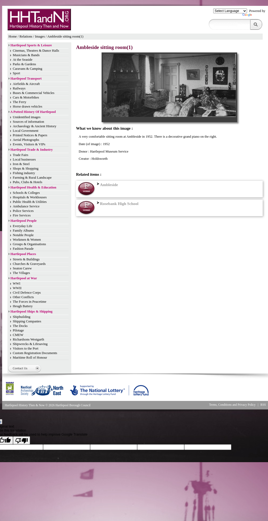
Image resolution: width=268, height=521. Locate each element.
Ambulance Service (26, 206)
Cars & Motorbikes (26, 97)
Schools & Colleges (26, 193)
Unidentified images (26, 117)
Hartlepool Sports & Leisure (31, 45)
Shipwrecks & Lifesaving (30, 344)
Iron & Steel (21, 164)
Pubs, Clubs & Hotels (27, 182)
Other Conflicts (23, 297)
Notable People (23, 235)
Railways (19, 88)
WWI (16, 283)
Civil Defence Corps (27, 292)
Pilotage (18, 330)
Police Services (23, 211)
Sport (16, 73)
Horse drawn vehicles (27, 106)
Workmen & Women (27, 239)
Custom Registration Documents (35, 353)
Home (13, 36)
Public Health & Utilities (30, 202)
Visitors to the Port (25, 348)
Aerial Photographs (26, 140)
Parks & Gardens (24, 64)
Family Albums (23, 230)
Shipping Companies (27, 321)
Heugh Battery (23, 306)
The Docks (20, 326)
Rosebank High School (117, 204)
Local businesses (24, 159)
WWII (17, 288)
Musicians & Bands (26, 55)
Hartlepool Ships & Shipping (31, 311)
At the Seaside (22, 59)
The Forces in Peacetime (29, 301)
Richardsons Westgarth (28, 339)
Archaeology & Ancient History (34, 126)
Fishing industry (24, 173)
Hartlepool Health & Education (33, 187)
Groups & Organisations (29, 244)
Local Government (25, 131)
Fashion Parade (23, 249)
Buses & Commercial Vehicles (34, 93)
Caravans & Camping (27, 69)
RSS (263, 404)
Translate (253, 16)
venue (86, 190)
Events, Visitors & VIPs (29, 144)
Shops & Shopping (26, 168)
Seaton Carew (22, 268)
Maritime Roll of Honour (30, 357)
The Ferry (19, 102)
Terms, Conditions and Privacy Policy (232, 404)
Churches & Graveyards (29, 264)
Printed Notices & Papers (30, 135)
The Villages (21, 273)
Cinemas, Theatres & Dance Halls (36, 50)
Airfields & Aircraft (26, 84)
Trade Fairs (20, 155)
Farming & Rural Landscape (32, 177)
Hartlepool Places (23, 254)
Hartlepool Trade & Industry (31, 149)
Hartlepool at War (23, 278)
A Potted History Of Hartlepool (33, 112)
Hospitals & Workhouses (30, 197)
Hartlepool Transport (25, 78)
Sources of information (28, 122)
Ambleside (107, 185)
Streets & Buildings (26, 259)
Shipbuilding (21, 317)
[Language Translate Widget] (230, 11)
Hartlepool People (23, 221)
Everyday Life (22, 226)
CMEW (18, 335)
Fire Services (22, 215)
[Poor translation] (21, 440)
